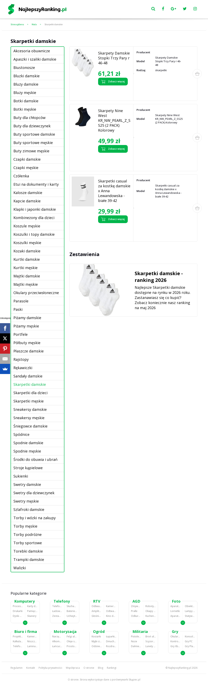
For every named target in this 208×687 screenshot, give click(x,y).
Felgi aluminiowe (72, 636)
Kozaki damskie (26, 251)
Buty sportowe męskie (33, 142)
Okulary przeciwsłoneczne (36, 292)
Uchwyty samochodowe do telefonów (72, 616)
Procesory (18, 606)
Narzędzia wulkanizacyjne (57, 636)
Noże (134, 641)
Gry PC (189, 641)
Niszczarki (32, 641)
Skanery (31, 616)
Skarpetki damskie (53, 24)
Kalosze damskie (27, 192)
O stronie (88, 668)
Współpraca (73, 668)
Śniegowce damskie (30, 426)
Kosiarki (96, 636)
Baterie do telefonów (72, 611)
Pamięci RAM (32, 611)
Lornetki (175, 611)
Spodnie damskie (28, 442)
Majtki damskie (26, 276)
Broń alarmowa (150, 636)
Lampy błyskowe (190, 611)
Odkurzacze (136, 616)
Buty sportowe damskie (34, 134)
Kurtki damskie (26, 259)
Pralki (134, 611)
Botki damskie (25, 100)
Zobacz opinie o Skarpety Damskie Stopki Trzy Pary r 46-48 (113, 92)
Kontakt (30, 668)
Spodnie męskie (27, 451)
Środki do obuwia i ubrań (35, 459)
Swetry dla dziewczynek (33, 492)
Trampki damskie (28, 559)
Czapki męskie (25, 167)
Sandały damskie (27, 376)
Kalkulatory (18, 641)
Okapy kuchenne (150, 611)
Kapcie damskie (27, 200)
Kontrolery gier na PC (175, 641)
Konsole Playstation (190, 636)
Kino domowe (111, 616)
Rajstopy (21, 359)
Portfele (20, 334)
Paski (18, 309)
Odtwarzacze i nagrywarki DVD (111, 611)
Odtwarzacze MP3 (97, 606)
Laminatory (32, 646)
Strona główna (17, 24)
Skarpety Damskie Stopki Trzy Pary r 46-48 (114, 58)
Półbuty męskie (26, 342)
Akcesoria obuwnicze (31, 50)
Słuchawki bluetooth (72, 606)
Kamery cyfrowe (111, 606)
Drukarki (18, 611)
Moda (34, 24)
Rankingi (111, 668)
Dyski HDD (18, 616)
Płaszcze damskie (28, 351)
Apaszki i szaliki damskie (34, 59)
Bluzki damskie (26, 75)
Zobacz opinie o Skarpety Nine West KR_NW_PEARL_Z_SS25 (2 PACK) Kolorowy (112, 161)
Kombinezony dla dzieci (33, 217)
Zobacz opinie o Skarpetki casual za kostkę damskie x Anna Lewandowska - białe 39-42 (113, 231)
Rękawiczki (22, 367)
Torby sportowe (27, 542)
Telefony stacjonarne (18, 646)
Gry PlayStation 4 (190, 646)
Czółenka (21, 175)
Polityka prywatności (50, 668)
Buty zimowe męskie (31, 150)
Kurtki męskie (25, 267)
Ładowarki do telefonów (57, 611)
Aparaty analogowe (175, 616)
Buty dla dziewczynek (32, 125)
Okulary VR (175, 636)
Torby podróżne (27, 534)
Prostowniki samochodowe (72, 646)
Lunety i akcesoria (150, 646)
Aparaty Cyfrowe (175, 606)
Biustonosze (24, 67)
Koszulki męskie (27, 242)
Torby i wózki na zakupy (34, 517)
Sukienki (20, 476)
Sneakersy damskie (30, 409)
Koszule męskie (26, 226)
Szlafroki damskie (28, 509)
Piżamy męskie (26, 326)
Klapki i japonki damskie (34, 209)
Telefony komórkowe (57, 606)
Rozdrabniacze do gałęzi (111, 646)
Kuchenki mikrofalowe (150, 616)
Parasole (20, 301)
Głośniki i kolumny (97, 616)
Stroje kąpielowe (28, 467)
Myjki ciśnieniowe (97, 641)
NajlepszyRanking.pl (179, 668)
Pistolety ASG (136, 636)
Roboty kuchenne (150, 606)
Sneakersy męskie (28, 417)
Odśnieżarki (97, 646)
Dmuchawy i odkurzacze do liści (111, 641)
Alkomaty (57, 641)
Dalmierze (136, 646)
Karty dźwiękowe (32, 606)
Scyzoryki (150, 641)
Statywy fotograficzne (190, 616)
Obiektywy (190, 606)
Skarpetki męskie (28, 401)
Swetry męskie (26, 501)
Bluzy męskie (24, 92)
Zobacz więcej (113, 81)
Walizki (19, 567)
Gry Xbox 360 (175, 646)
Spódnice (21, 434)
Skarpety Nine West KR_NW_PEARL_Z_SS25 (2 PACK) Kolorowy (114, 120)
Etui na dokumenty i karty (36, 184)
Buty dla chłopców (29, 117)
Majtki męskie (25, 284)
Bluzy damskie (25, 84)
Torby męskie (25, 526)
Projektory (18, 636)
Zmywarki (136, 606)
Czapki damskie (27, 159)
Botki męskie (24, 109)
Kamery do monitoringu (32, 636)
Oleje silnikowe (72, 641)
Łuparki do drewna (111, 636)
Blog (100, 668)
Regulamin (17, 668)
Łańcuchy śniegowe (57, 646)
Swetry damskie (27, 484)
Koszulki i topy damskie (34, 234)
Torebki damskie (28, 551)
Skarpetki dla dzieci (30, 392)
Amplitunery (97, 611)
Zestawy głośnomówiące (57, 616)
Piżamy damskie (27, 317)
